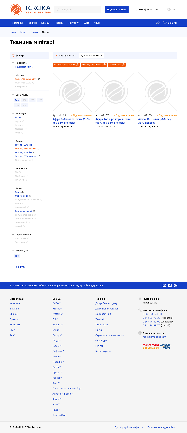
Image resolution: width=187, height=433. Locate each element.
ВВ (16, 172)
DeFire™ (56, 303)
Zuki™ (55, 319)
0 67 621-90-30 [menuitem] (151, 317)
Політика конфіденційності (162, 427)
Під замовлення (23, 66)
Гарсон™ (57, 345)
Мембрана (20, 176)
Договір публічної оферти (129, 427)
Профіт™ (57, 372)
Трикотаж (20, 242)
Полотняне (20, 238)
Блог (86, 22)
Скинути (20, 266)
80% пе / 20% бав (23, 152)
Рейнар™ (57, 377)
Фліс (17, 132)
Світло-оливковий (24, 215)
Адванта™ (58, 324)
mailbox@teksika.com (154, 336)
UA (171, 9)
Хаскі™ (56, 383)
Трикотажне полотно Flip (66, 388)
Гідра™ (56, 409)
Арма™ (56, 404)
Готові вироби (103, 351)
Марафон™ (58, 361)
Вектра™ (57, 335)
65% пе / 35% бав (23, 145)
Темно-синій (21, 222)
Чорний (18, 226)
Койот (18, 203)
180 (24, 100)
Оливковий (20, 207)
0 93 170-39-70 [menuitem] (151, 325)
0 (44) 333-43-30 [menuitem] (147, 9)
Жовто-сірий (21, 196)
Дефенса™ (58, 351)
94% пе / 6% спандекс (26, 156)
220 (40, 100)
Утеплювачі (101, 324)
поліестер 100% (23, 82)
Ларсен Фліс (59, 415)
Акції (97, 22)
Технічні (99, 319)
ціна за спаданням (91, 55)
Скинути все (116, 64)
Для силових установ (106, 308)
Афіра (18, 117)
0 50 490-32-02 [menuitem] (151, 321)
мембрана (20, 86)
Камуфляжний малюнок (27, 199)
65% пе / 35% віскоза (25, 148)
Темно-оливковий (24, 218)
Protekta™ (57, 313)
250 (17, 105)
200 (32, 100)
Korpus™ (57, 399)
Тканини (32, 22)
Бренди (45, 22)
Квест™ (56, 356)
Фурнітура (101, 340)
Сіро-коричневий (23, 211)
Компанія (17, 22)
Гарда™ (56, 340)
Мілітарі (99, 345)
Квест (18, 125)
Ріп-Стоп (19, 179)
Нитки (98, 329)
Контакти (73, 22)
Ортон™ (56, 367)
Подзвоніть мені (116, 9)
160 (17, 100)
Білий (18, 192)
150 (17, 256)
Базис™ (56, 329)
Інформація (17, 298)
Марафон (19, 129)
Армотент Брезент (62, 393)
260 (24, 105)
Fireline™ (57, 308)
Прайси (59, 22)
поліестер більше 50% (26, 79)
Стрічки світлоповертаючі (109, 335)
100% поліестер (23, 160)
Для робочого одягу (106, 303)
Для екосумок (103, 313)
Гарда (18, 121)
